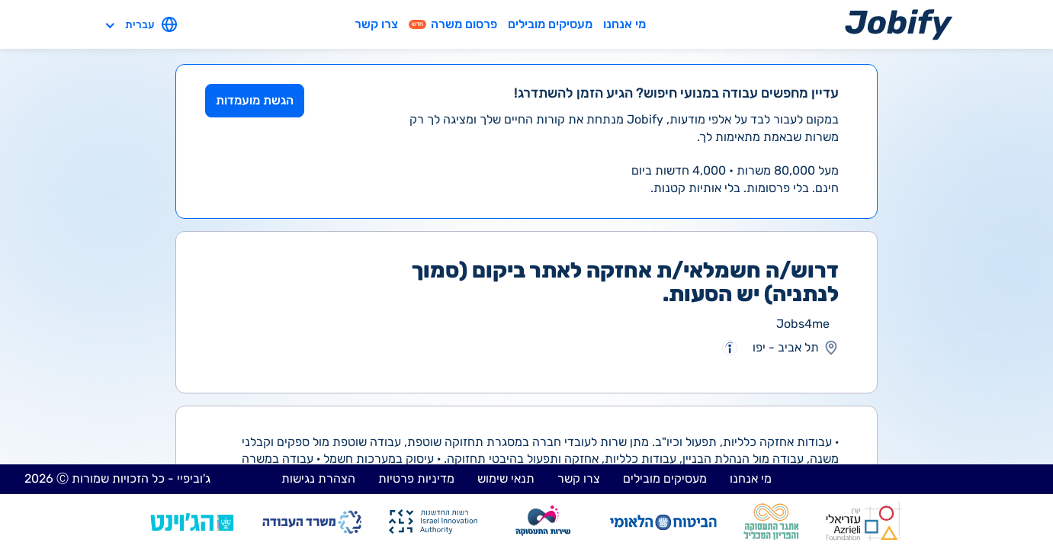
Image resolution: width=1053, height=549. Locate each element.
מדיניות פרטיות (416, 478)
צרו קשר (376, 24)
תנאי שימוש (506, 478)
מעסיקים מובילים (550, 24)
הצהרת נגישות (318, 478)
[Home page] (898, 24)
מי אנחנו (624, 24)
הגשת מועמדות (255, 100)
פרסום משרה (453, 24)
